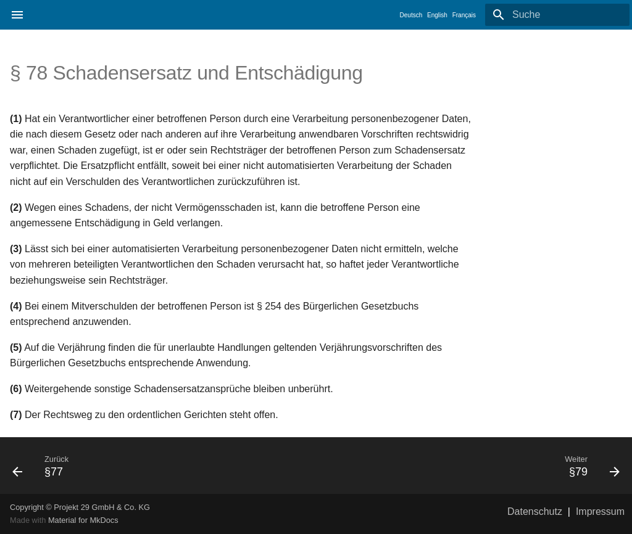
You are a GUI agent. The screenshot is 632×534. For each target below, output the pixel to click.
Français (464, 15)
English (437, 15)
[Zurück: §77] (159, 465)
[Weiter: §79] (473, 465)
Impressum (600, 511)
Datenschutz (534, 511)
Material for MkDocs (83, 520)
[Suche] (557, 15)
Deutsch (411, 15)
